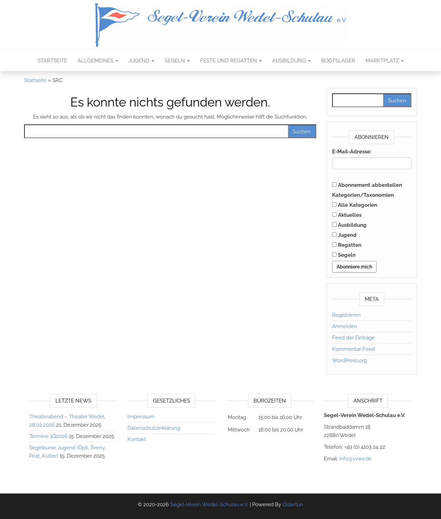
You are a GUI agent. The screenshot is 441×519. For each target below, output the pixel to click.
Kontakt (136, 439)
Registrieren (346, 315)
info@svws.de (355, 459)
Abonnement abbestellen (367, 185)
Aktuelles (346, 215)
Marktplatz (385, 61)
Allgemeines (98, 61)
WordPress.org (349, 360)
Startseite (52, 61)
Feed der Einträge (353, 338)
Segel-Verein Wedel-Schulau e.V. (209, 504)
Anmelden (344, 326)
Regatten (346, 245)
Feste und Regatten (231, 61)
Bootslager (338, 61)
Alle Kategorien (354, 205)
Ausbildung (291, 61)
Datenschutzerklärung (153, 428)
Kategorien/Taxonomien (363, 195)
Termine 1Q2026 (48, 436)
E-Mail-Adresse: (351, 152)
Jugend (141, 61)
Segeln (177, 61)
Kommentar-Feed (353, 349)
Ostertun (293, 504)
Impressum (140, 417)
